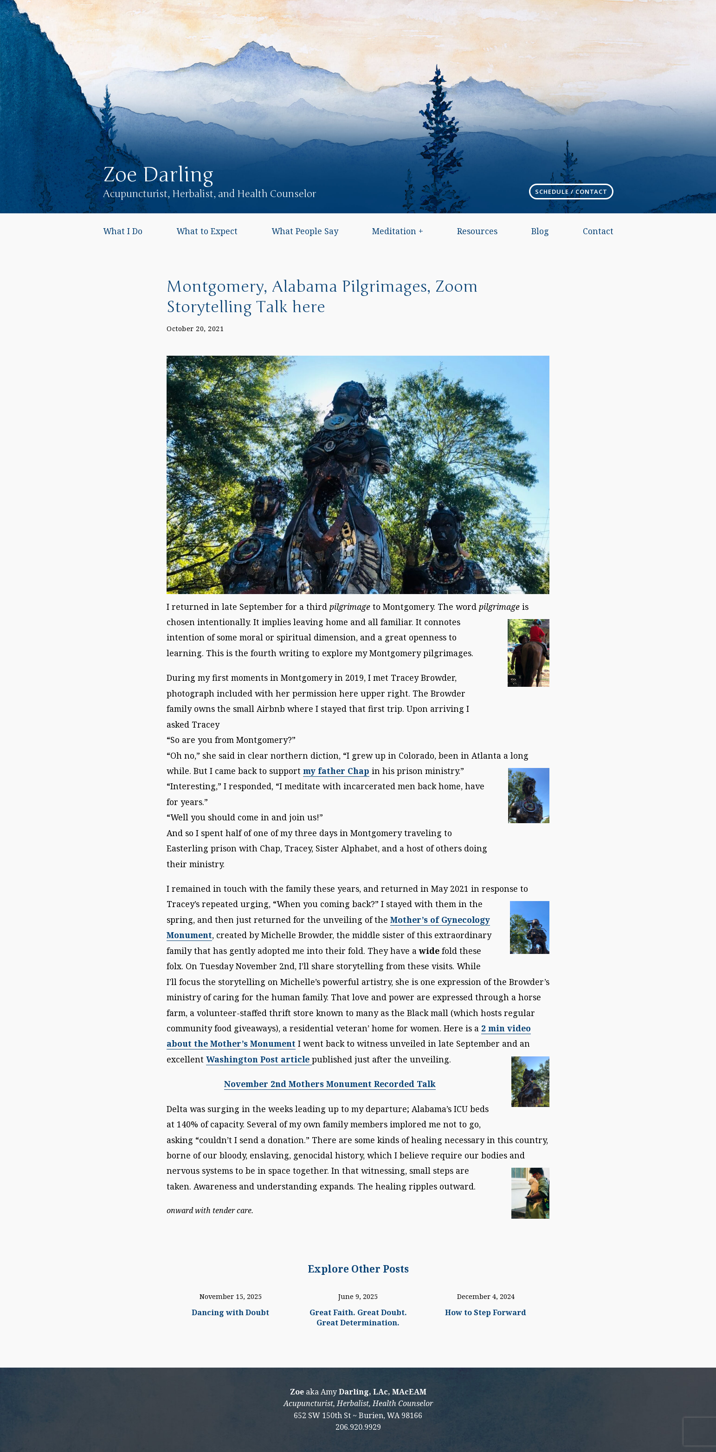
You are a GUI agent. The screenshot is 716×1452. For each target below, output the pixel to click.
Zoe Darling (158, 175)
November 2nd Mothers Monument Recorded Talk (330, 1083)
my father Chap (336, 770)
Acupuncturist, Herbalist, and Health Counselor (209, 194)
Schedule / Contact (571, 191)
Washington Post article (259, 1059)
